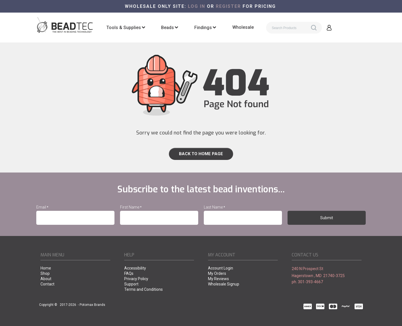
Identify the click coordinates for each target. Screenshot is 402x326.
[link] (201, 154)
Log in (196, 6)
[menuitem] (125, 27)
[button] (329, 27)
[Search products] (294, 28)
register (228, 6)
